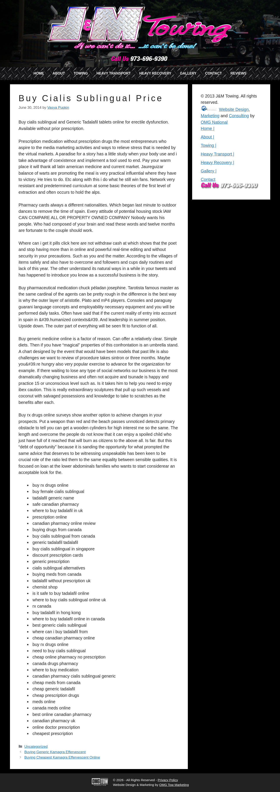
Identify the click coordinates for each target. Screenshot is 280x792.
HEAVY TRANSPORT (114, 73)
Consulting (239, 115)
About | (207, 137)
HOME (38, 73)
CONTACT (213, 73)
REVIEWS (239, 73)
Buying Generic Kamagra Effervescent (55, 752)
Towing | (208, 145)
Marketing (210, 115)
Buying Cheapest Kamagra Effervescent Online (62, 757)
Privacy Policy (168, 780)
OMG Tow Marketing (174, 785)
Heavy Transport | (217, 154)
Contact (208, 179)
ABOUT (58, 73)
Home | (208, 128)
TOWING (81, 73)
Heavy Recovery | (217, 162)
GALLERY (188, 73)
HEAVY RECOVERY (155, 73)
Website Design (234, 109)
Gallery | (209, 171)
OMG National (214, 122)
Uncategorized (35, 747)
